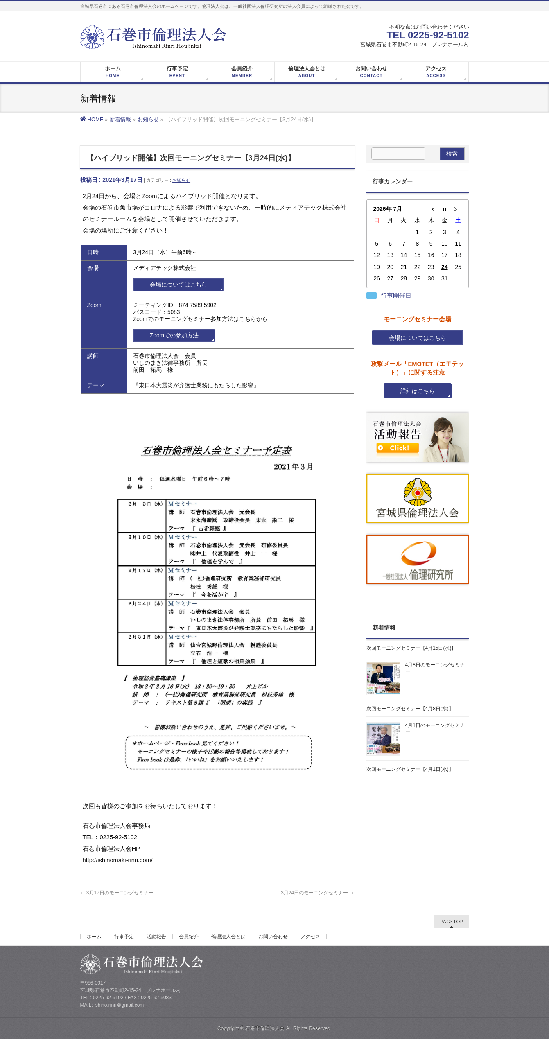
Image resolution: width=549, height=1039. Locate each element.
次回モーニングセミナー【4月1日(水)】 (410, 769)
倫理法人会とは (228, 936)
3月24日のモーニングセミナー (317, 893)
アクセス (310, 936)
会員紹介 (189, 936)
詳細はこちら (417, 391)
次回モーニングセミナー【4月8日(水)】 (410, 708)
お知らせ (181, 180)
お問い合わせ (273, 936)
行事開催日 (396, 295)
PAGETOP (452, 921)
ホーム (94, 936)
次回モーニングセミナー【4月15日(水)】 (411, 648)
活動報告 (156, 936)
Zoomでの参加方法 (174, 335)
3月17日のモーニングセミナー (117, 893)
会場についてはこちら (178, 285)
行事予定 (124, 936)
